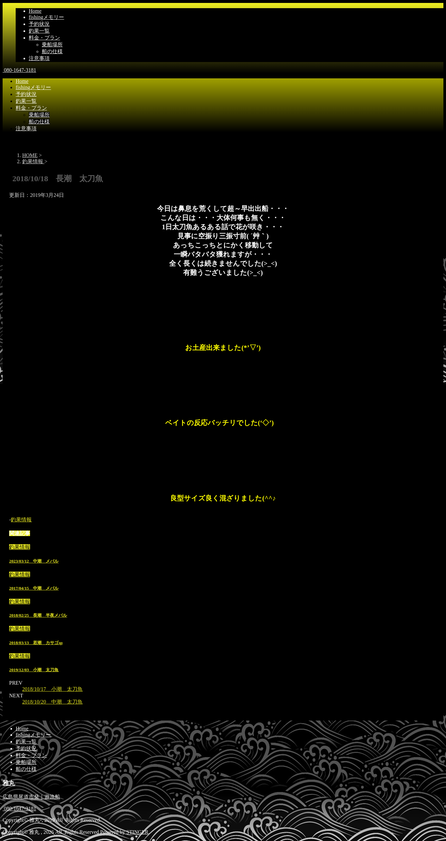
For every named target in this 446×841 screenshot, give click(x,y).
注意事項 (39, 58)
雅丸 (9, 783)
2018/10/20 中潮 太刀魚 (52, 702)
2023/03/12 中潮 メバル (33, 561)
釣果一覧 (39, 31)
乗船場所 (52, 44)
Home (35, 11)
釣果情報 (21, 519)
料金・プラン (44, 37)
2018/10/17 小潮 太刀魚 (52, 689)
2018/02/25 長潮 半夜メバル (38, 615)
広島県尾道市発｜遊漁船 (31, 797)
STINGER (137, 832)
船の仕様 (52, 51)
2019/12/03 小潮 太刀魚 (33, 669)
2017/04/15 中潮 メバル (33, 588)
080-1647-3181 (19, 70)
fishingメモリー (46, 17)
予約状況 (39, 24)
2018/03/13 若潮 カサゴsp (36, 642)
